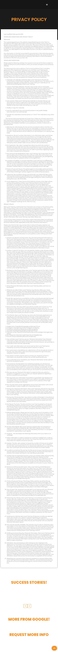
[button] (47, 4)
